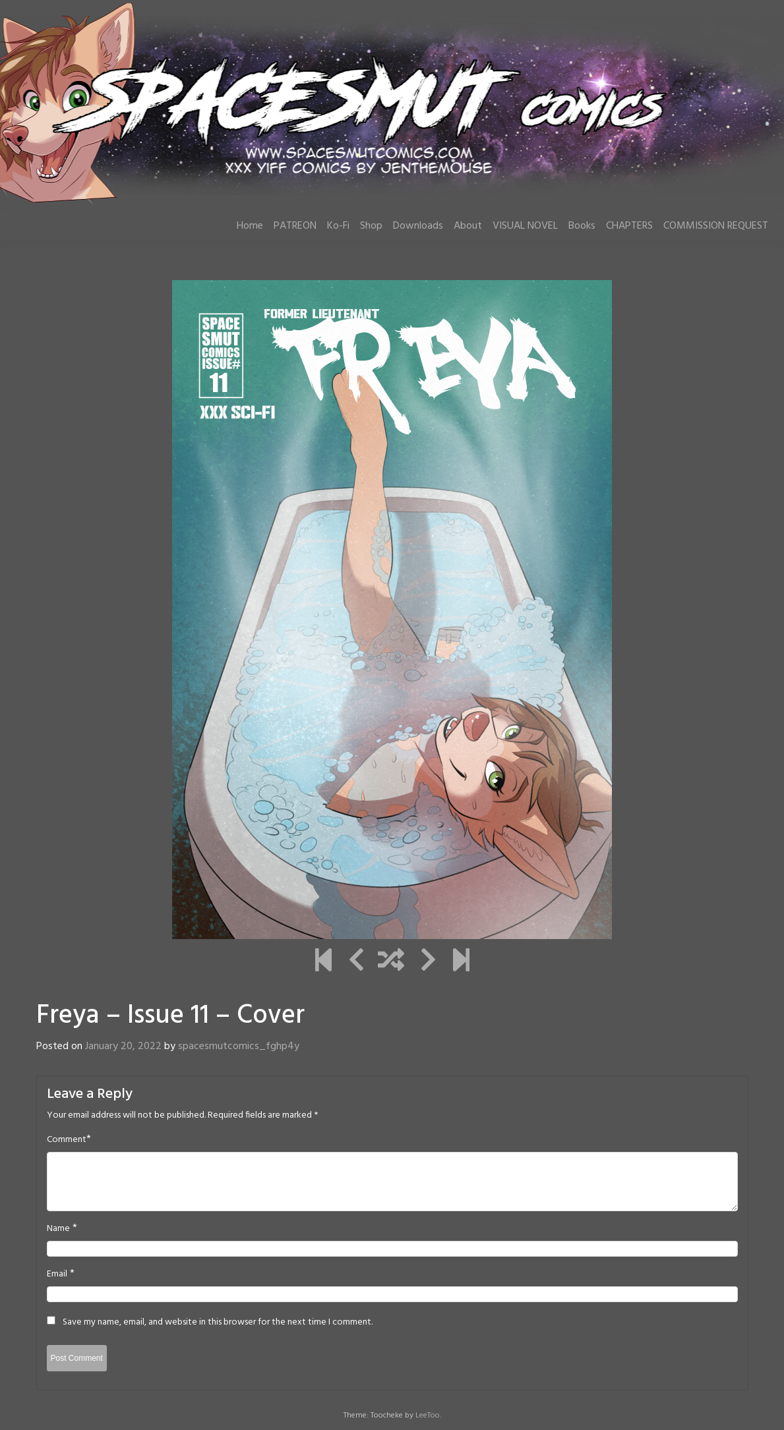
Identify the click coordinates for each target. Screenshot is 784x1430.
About (468, 226)
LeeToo (427, 1415)
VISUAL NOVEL (525, 226)
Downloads (418, 226)
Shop (371, 226)
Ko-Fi (338, 226)
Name (58, 1229)
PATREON (295, 226)
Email (57, 1274)
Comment (66, 1140)
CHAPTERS (629, 226)
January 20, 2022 (123, 1046)
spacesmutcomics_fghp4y (238, 1046)
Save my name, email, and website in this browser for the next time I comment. (218, 1322)
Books (581, 226)
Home (250, 226)
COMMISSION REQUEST (715, 226)
